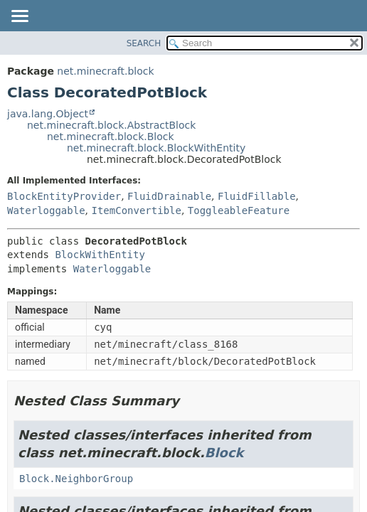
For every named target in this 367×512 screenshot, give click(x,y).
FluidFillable (257, 196)
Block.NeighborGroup (76, 478)
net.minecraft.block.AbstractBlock (111, 125)
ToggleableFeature (238, 210)
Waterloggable (46, 210)
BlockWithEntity (99, 254)
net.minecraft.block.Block (110, 136)
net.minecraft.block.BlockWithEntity (156, 148)
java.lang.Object (47, 113)
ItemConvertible (136, 210)
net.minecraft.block (105, 71)
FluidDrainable (169, 196)
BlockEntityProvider (64, 196)
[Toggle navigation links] (19, 17)
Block (224, 452)
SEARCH (144, 43)
